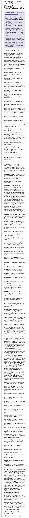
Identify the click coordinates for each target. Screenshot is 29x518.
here (9, 16)
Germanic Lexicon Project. (11, 14)
